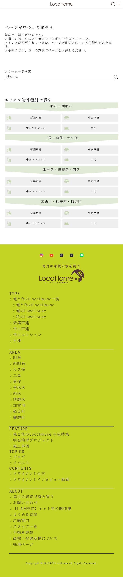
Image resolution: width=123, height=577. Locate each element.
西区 (17, 393)
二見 (17, 375)
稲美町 (19, 411)
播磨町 (19, 417)
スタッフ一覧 (25, 526)
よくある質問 (25, 514)
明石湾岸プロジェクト (33, 440)
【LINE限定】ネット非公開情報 (42, 508)
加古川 (19, 405)
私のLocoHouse (31, 317)
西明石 (19, 363)
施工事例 (21, 446)
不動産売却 (23, 532)
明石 (17, 357)
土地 (17, 341)
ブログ (19, 457)
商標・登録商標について (35, 538)
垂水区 (19, 387)
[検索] (113, 4)
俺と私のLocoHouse (35, 305)
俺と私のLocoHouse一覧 (36, 299)
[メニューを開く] (119, 4)
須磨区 (19, 399)
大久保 (19, 369)
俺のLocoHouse (31, 311)
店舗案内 (21, 520)
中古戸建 (21, 329)
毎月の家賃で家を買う (33, 496)
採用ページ (23, 544)
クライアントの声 (29, 474)
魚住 (17, 381)
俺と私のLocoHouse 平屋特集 (41, 434)
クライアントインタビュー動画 (41, 480)
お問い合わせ (25, 502)
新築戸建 (21, 323)
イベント (21, 463)
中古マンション (27, 335)
